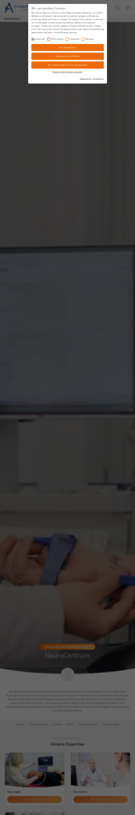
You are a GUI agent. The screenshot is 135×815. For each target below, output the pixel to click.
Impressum (98, 78)
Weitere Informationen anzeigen (67, 72)
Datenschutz (86, 78)
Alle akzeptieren (67, 47)
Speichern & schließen (67, 56)
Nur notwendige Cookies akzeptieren (67, 64)
